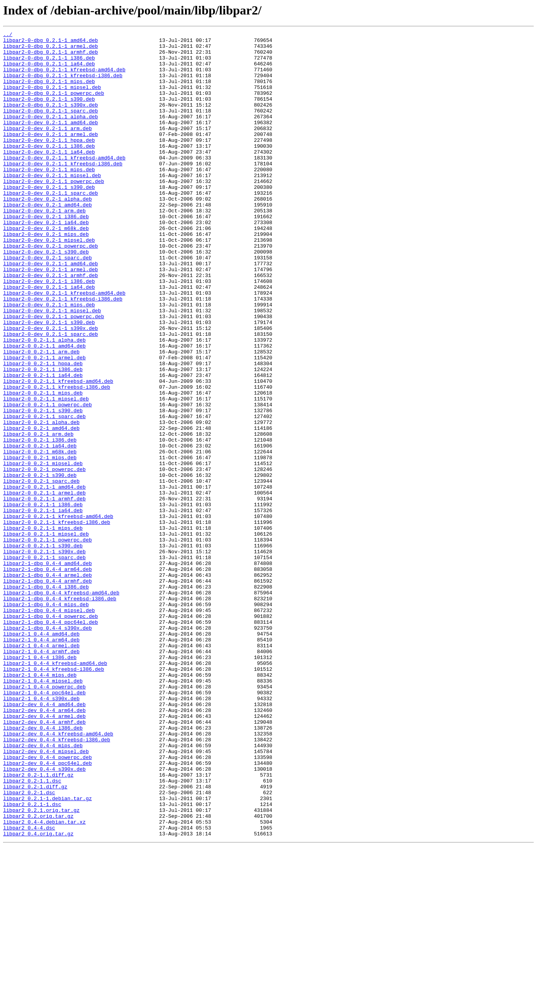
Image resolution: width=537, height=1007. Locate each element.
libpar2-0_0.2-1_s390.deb (39, 564)
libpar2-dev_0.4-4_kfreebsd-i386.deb (56, 881)
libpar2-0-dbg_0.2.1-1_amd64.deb (50, 42)
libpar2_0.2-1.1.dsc (32, 931)
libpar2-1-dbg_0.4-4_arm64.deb (47, 677)
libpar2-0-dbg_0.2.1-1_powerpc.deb (53, 105)
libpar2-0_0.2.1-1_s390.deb (43, 648)
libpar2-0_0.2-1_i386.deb (39, 521)
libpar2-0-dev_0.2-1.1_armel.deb (50, 155)
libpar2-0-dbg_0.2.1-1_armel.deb (50, 49)
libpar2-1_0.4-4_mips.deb (39, 804)
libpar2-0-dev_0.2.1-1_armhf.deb (50, 324)
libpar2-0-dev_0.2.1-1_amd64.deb (50, 310)
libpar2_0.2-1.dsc (29, 945)
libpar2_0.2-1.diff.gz (35, 938)
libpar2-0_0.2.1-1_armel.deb (44, 585)
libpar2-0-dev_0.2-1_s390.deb (46, 296)
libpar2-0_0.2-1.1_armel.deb (44, 423)
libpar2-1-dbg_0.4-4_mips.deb (46, 719)
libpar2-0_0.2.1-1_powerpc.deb (47, 641)
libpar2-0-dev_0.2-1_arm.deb (44, 246)
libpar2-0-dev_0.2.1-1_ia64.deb (49, 338)
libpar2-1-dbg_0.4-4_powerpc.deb (50, 733)
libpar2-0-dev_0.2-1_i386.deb (46, 253)
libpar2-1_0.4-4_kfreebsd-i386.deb (53, 797)
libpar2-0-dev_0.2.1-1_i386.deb (49, 331)
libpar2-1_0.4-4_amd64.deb (41, 754)
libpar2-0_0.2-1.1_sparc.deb (44, 493)
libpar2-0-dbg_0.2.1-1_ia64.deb (49, 70)
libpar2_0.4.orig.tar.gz (38, 994)
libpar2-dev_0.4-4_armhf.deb (44, 860)
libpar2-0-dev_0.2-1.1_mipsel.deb (52, 204)
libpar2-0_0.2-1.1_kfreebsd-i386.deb (56, 458)
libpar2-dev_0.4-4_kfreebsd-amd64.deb (58, 874)
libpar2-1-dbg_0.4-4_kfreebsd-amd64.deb (61, 705)
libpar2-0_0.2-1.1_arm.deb (41, 416)
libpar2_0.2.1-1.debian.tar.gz (47, 952)
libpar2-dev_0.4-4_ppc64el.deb (47, 909)
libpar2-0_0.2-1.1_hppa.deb (43, 430)
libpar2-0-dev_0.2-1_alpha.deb (47, 232)
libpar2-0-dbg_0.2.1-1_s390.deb (49, 112)
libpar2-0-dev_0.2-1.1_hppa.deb (49, 162)
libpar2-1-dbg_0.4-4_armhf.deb (47, 691)
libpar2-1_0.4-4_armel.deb (41, 768)
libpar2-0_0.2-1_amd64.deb (41, 507)
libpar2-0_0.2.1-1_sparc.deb (44, 663)
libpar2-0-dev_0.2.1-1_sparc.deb (50, 394)
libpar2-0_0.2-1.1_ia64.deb (43, 444)
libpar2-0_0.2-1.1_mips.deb (43, 465)
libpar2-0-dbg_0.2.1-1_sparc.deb (50, 126)
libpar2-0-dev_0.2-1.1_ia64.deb (49, 176)
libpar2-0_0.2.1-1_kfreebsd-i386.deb (56, 620)
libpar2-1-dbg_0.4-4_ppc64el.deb (50, 740)
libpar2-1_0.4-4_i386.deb (39, 782)
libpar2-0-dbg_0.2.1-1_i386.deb (49, 63)
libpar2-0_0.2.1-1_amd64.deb (44, 578)
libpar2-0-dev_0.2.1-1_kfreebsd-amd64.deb (64, 345)
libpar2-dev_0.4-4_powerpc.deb (47, 902)
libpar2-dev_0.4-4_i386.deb (43, 867)
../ (7, 35)
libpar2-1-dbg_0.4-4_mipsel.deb (49, 726)
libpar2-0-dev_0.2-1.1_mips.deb (49, 197)
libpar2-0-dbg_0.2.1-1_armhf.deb (50, 56)
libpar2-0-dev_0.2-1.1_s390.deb (49, 218)
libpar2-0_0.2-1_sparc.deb (41, 571)
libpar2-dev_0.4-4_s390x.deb (44, 916)
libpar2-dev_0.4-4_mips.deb (43, 888)
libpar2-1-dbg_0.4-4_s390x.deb (47, 747)
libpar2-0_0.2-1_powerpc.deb (44, 557)
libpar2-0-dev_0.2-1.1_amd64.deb (50, 141)
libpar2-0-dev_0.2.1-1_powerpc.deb (53, 373)
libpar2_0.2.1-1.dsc (32, 959)
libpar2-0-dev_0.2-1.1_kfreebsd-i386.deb (62, 190)
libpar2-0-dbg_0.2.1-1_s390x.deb (50, 119)
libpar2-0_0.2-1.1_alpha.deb (44, 402)
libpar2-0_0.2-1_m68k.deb (39, 536)
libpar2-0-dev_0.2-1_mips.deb (46, 275)
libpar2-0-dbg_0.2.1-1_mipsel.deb (52, 98)
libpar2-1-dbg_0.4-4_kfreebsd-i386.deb (59, 712)
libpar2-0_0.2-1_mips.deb (39, 543)
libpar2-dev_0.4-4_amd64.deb (44, 839)
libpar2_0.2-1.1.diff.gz (38, 923)
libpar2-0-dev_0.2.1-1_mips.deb (49, 359)
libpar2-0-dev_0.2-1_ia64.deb (46, 260)
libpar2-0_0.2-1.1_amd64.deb (44, 409)
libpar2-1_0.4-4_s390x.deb (41, 832)
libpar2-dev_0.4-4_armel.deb (44, 853)
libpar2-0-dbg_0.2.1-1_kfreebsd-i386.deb (62, 84)
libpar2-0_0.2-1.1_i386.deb (43, 437)
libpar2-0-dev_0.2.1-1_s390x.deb (50, 387)
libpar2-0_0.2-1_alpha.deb (41, 500)
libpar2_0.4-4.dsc (29, 987)
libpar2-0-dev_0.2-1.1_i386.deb (49, 169)
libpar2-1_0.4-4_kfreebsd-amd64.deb (55, 789)
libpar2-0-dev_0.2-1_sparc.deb (47, 303)
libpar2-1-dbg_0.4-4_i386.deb (46, 698)
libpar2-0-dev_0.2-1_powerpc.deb (50, 289)
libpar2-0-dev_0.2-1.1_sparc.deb (50, 225)
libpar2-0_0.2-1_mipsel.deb (43, 550)
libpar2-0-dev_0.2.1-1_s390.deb (49, 380)
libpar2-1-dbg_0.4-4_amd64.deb (47, 670)
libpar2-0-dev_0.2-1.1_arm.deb (47, 148)
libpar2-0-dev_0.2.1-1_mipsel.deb (52, 366)
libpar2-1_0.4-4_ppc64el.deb (44, 825)
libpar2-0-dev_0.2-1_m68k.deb (46, 268)
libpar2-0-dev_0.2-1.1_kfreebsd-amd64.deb (64, 183)
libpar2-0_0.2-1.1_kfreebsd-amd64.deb (58, 451)
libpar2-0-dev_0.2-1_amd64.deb (47, 239)
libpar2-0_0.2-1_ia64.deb (39, 528)
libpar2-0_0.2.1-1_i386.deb (43, 599)
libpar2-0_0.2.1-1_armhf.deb (44, 592)
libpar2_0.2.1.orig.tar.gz (41, 966)
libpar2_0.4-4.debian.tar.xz (44, 980)
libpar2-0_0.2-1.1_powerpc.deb (47, 479)
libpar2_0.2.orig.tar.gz (38, 973)
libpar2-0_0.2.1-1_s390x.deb (44, 655)
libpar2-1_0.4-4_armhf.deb (41, 775)
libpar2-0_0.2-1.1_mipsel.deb (46, 472)
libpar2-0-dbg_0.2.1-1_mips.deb (49, 91)
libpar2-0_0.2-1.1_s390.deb (43, 486)
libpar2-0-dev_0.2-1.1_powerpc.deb (53, 211)
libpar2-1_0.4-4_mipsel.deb (43, 811)
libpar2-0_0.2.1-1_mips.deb (43, 627)
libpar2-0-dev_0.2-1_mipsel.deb (49, 282)
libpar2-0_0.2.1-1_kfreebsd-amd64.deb (58, 613)
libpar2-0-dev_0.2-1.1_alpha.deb (50, 134)
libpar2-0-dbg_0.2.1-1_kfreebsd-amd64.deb (64, 77)
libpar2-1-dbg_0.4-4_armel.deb (47, 684)
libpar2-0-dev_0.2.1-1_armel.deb (50, 317)
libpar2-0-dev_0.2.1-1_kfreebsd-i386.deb (62, 352)
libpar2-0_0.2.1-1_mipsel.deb (46, 634)
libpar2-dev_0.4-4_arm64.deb (44, 846)
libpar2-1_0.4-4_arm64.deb (41, 761)
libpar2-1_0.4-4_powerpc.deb (44, 818)
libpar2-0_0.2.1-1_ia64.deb (43, 606)
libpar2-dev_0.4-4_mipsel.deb (46, 895)
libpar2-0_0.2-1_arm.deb (38, 514)
